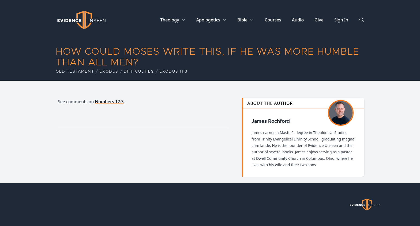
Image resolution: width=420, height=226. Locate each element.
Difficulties (139, 71)
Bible (242, 20)
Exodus (108, 71)
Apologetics (208, 20)
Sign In (341, 20)
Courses (273, 20)
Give (319, 20)
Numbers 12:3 (109, 102)
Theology (169, 20)
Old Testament (75, 71)
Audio (298, 20)
